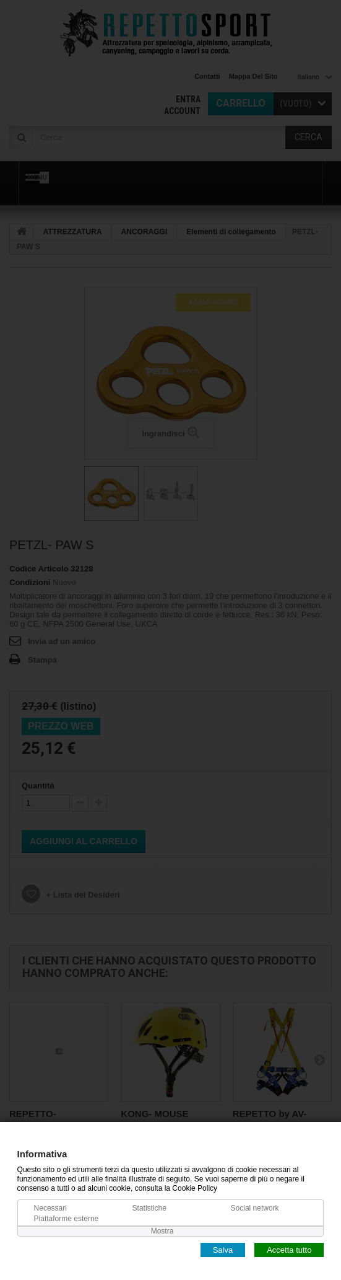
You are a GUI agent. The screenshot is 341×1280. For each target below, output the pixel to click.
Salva (223, 1249)
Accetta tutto (289, 1249)
